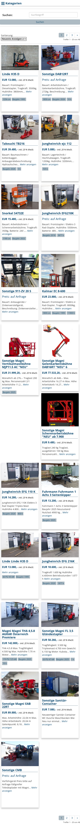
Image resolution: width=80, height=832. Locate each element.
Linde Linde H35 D (15, 561)
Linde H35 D (10, 74)
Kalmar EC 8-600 (53, 291)
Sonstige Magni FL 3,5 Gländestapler (57, 632)
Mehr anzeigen (28, 164)
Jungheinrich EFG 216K (58, 561)
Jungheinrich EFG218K (58, 213)
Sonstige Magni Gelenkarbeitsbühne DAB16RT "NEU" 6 (57, 364)
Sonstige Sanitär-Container (54, 702)
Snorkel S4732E (13, 213)
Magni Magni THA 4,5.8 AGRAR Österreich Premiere (18, 634)
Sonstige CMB (12, 770)
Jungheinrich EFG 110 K (18, 492)
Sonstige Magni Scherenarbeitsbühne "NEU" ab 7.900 (58, 433)
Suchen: (7, 15)
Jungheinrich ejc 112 (56, 144)
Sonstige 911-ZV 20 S (16, 291)
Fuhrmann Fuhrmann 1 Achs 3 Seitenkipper (59, 493)
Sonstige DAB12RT (55, 74)
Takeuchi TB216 (13, 144)
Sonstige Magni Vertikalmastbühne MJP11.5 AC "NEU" (16, 364)
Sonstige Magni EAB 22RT (16, 705)
